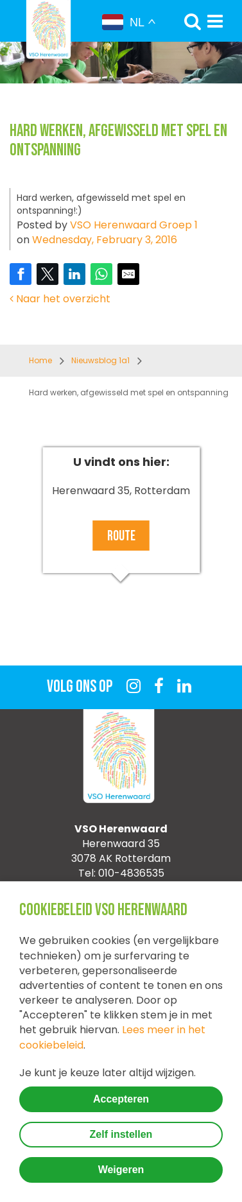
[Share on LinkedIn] (74, 274)
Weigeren (121, 1169)
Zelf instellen (121, 1134)
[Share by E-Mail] (128, 274)
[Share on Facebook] (20, 274)
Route (121, 536)
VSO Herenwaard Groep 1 (134, 225)
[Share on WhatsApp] (101, 274)
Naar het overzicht (60, 298)
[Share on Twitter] (47, 274)
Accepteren (121, 1099)
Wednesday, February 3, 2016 (104, 239)
